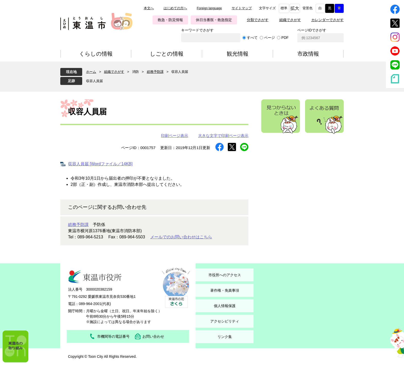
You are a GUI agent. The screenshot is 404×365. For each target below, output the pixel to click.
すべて (252, 38)
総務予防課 (155, 72)
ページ (269, 38)
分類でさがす (257, 20)
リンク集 (224, 337)
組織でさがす (290, 20)
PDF (285, 38)
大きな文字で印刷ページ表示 (223, 135)
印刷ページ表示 (174, 135)
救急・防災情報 (170, 20)
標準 (284, 8)
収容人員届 (94, 81)
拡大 (294, 8)
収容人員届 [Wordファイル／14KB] (100, 164)
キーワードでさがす (197, 30)
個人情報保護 (224, 306)
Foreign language (209, 8)
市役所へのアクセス (224, 275)
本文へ (149, 8)
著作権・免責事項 (224, 290)
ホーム (91, 72)
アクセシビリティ (224, 321)
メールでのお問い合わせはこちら (181, 237)
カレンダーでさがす (327, 20)
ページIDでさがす (311, 30)
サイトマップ (242, 8)
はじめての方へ (175, 8)
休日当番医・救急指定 (214, 20)
